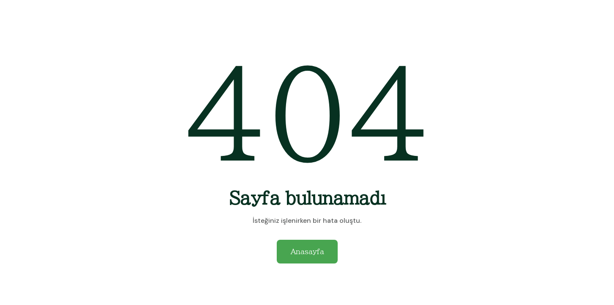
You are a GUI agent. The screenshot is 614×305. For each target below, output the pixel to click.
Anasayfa (307, 251)
